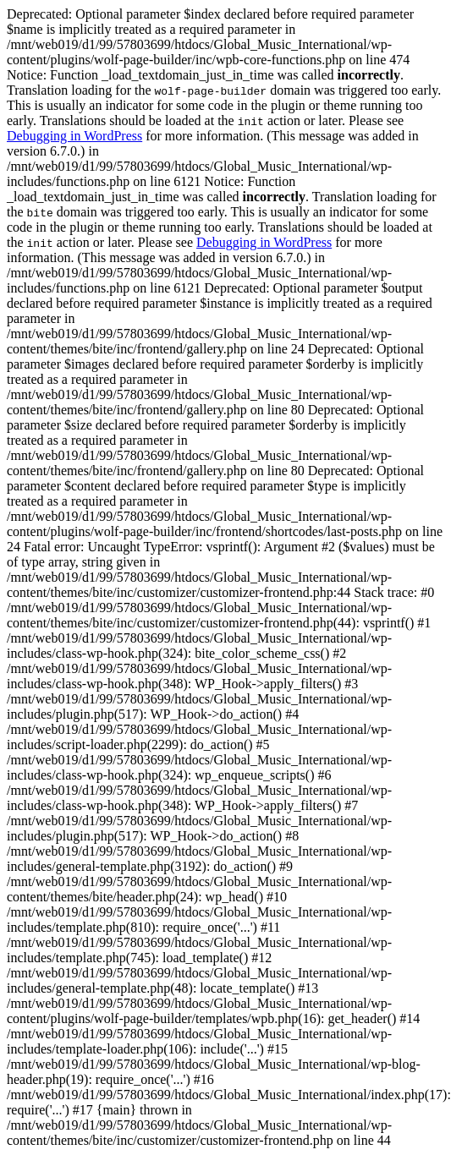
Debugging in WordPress (74, 136)
